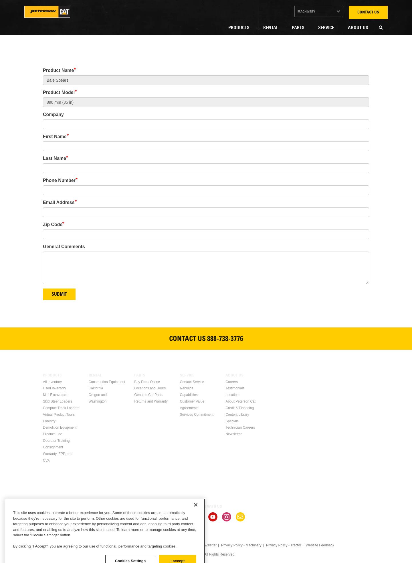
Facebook (171, 516)
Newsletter (233, 434)
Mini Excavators (55, 395)
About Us (358, 28)
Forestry (49, 421)
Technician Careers (240, 427)
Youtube (212, 516)
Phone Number (59, 180)
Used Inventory (54, 388)
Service (326, 28)
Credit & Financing (239, 408)
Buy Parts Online (147, 382)
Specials (231, 421)
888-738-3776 (225, 339)
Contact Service (192, 382)
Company (53, 114)
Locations (232, 395)
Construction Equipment (107, 382)
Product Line (52, 434)
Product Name (58, 70)
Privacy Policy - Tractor (283, 545)
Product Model (59, 92)
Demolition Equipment (59, 427)
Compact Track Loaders (61, 408)
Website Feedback (320, 545)
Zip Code (52, 224)
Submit (59, 294)
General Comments (64, 246)
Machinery (306, 12)
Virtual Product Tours (59, 415)
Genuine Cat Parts (148, 395)
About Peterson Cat (240, 401)
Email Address (59, 202)
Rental (270, 28)
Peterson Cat (47, 12)
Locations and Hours (150, 388)
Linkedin (185, 516)
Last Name (54, 158)
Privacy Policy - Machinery (241, 545)
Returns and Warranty (151, 401)
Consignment (53, 447)
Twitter (199, 516)
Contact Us (368, 13)
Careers (231, 382)
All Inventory (52, 382)
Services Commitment (196, 415)
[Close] (195, 534)
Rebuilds (186, 388)
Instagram (226, 516)
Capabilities (189, 395)
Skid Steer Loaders (57, 401)
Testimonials (234, 388)
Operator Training (56, 441)
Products (238, 28)
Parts (298, 28)
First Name (55, 136)
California (96, 388)
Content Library (237, 415)
